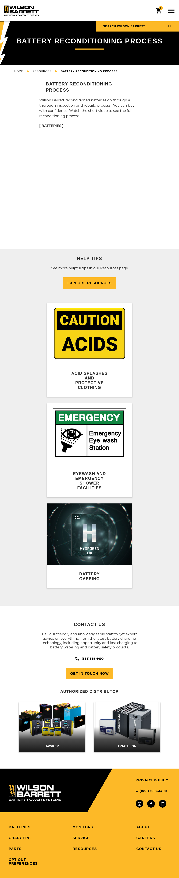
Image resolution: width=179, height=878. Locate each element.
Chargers (20, 838)
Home (18, 71)
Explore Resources (89, 283)
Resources (42, 71)
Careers (145, 838)
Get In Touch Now (89, 673)
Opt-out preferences (23, 861)
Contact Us (149, 849)
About (143, 827)
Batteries (19, 827)
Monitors (83, 827)
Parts (15, 849)
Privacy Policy (152, 780)
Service (81, 838)
